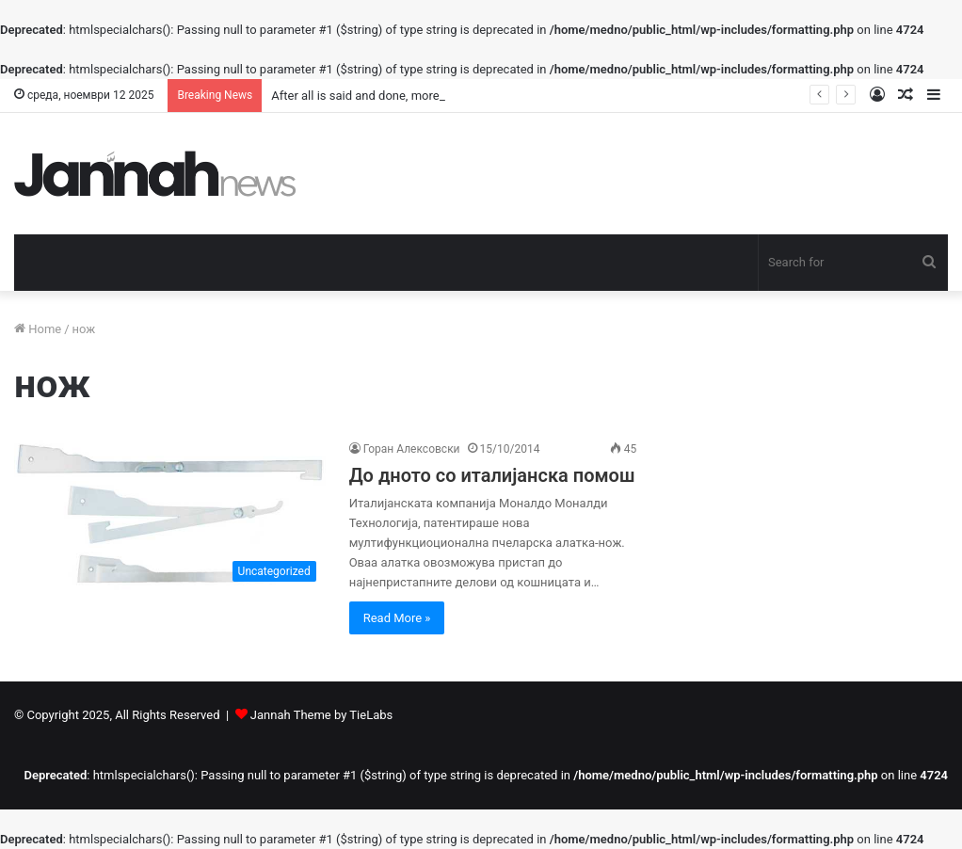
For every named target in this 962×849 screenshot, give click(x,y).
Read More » (397, 618)
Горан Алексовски (411, 449)
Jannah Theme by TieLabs (321, 715)
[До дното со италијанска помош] (170, 515)
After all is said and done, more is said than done (403, 95)
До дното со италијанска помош (492, 475)
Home (37, 329)
